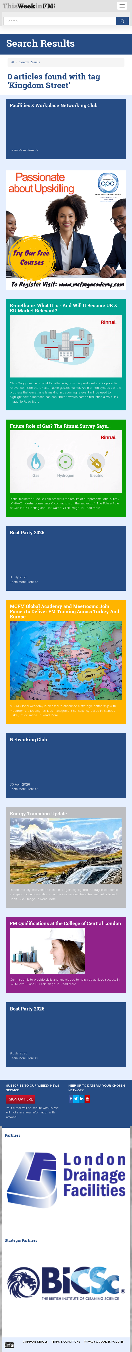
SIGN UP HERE (21, 1099)
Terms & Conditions (65, 1341)
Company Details (35, 1341)
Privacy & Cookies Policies (104, 1341)
